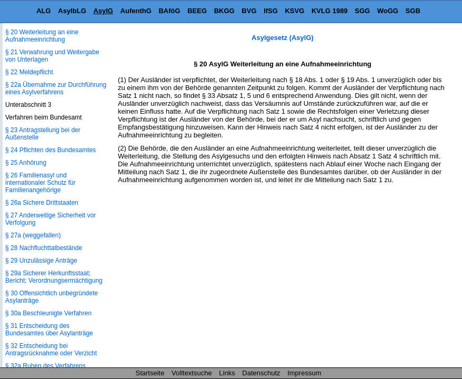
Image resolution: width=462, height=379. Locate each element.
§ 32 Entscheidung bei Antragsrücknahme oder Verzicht (51, 349)
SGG (362, 11)
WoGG (387, 11)
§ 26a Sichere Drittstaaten (41, 202)
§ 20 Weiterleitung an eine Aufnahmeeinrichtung (41, 35)
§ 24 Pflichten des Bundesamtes (50, 150)
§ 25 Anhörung (25, 162)
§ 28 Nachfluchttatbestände (43, 248)
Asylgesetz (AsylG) (283, 38)
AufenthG (136, 11)
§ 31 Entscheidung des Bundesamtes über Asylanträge (49, 329)
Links (227, 373)
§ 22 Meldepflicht (29, 72)
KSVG (294, 11)
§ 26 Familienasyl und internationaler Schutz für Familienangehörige (40, 183)
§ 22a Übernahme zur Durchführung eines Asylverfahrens (55, 88)
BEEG (197, 11)
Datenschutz (261, 373)
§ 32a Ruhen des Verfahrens (45, 366)
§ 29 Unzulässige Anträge (41, 260)
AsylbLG (72, 11)
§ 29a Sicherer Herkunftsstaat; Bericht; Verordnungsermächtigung (54, 277)
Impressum (304, 373)
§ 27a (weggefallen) (33, 235)
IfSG (271, 11)
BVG (249, 11)
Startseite (150, 373)
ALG (43, 11)
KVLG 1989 (330, 11)
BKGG (224, 11)
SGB (413, 11)
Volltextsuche (192, 373)
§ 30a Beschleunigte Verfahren (48, 313)
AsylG (103, 11)
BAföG (169, 11)
